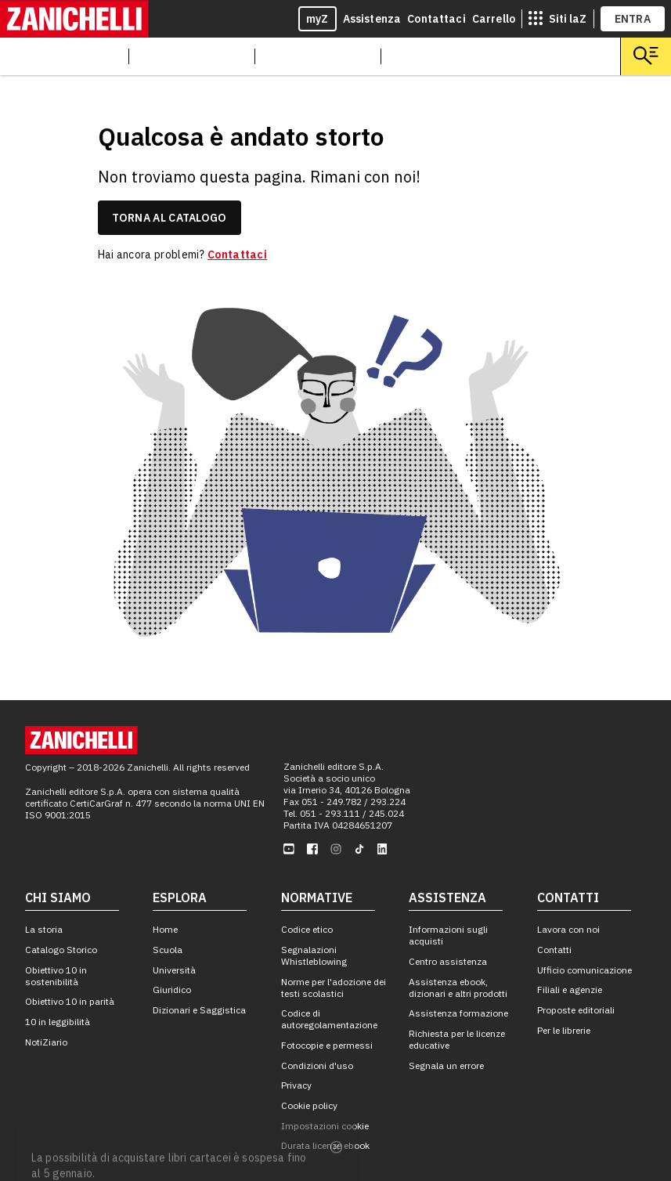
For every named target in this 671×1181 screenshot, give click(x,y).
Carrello (493, 19)
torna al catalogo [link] (169, 218)
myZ (317, 19)
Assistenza (372, 19)
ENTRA (633, 19)
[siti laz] (557, 19)
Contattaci (436, 19)
